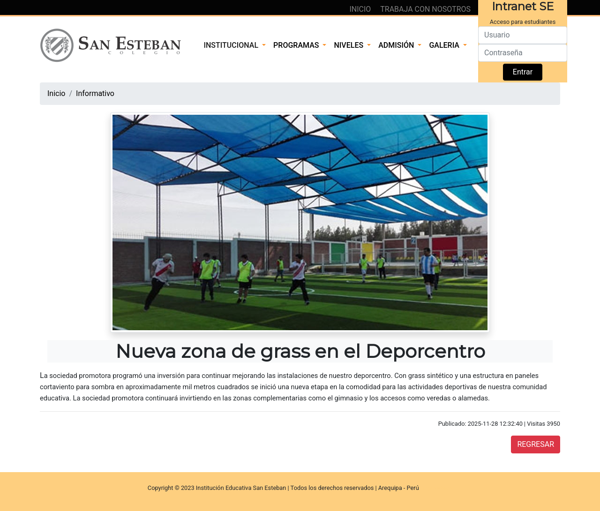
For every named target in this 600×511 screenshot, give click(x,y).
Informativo (95, 93)
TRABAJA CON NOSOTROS (425, 9)
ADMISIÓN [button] (397, 45)
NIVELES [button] (349, 45)
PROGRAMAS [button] (297, 45)
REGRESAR (535, 444)
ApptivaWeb (436, 487)
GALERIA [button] (445, 45)
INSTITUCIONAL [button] (231, 45)
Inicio (56, 93)
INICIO (361, 9)
